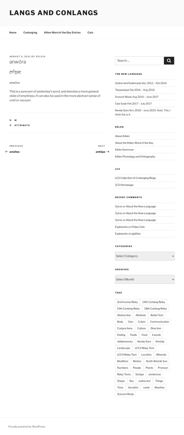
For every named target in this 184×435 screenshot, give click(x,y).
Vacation (133, 387)
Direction (156, 328)
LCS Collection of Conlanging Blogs (135, 177)
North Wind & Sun (156, 361)
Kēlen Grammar (124, 149)
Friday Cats (138, 226)
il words (156, 334)
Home (12, 32)
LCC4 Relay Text (126, 354)
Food (144, 334)
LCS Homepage (124, 184)
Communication (159, 321)
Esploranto (121, 226)
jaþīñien (136, 233)
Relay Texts (124, 374)
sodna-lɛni (144, 380)
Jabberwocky (125, 341)
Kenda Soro (122, 110)
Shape (121, 380)
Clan (130, 321)
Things (159, 380)
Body (120, 321)
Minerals (161, 354)
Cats (90, 32)
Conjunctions (124, 328)
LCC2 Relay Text (144, 347)
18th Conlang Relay (155, 308)
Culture (141, 328)
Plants (149, 367)
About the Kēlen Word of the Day (134, 142)
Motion (137, 361)
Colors (141, 321)
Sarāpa (139, 374)
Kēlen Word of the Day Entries (62, 32)
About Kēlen (122, 136)
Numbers (122, 367)
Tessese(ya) (122, 89)
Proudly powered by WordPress (26, 426)
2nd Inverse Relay (127, 301)
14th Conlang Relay (154, 301)
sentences (155, 374)
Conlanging (30, 32)
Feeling (121, 334)
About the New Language (141, 206)
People (137, 367)
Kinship (160, 341)
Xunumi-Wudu (125, 394)
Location (146, 354)
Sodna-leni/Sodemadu (128, 83)
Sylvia (41, 56)
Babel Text (157, 315)
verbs (146, 387)
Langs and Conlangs (54, 13)
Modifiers (122, 361)
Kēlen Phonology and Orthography (135, 156)
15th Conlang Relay (128, 308)
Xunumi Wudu (123, 96)
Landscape (123, 347)
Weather (159, 387)
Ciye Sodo (121, 103)
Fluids (133, 334)
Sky (131, 380)
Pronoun (163, 367)
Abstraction (124, 315)
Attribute (22, 125)
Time (120, 387)
